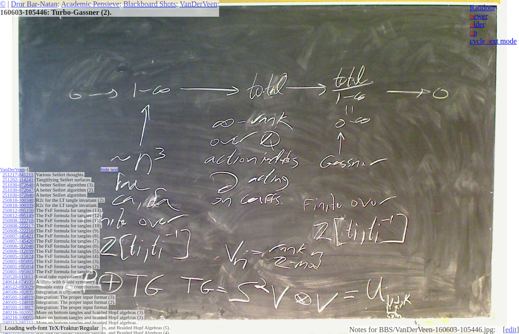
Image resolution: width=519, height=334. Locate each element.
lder (477, 24)
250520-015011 (17, 276)
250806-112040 (17, 246)
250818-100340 (17, 200)
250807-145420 (17, 241)
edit (511, 330)
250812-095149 (17, 215)
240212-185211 (17, 322)
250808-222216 (17, 230)
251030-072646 (17, 195)
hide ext (109, 169)
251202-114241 (17, 179)
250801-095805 (17, 261)
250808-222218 (17, 220)
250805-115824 (17, 256)
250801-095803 (17, 271)
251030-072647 (17, 190)
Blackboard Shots (149, 4)
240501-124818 (17, 302)
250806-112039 (17, 251)
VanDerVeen (198, 4)
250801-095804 (17, 266)
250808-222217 (17, 225)
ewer (479, 16)
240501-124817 (17, 307)
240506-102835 (17, 292)
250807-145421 (17, 235)
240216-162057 (17, 312)
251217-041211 (17, 174)
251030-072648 (17, 184)
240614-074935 (17, 281)
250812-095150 (17, 210)
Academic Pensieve (90, 4)
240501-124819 (17, 297)
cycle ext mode (493, 41)
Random (482, 8)
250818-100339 (17, 205)
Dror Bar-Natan (34, 4)
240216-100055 (17, 317)
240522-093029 (17, 286)
